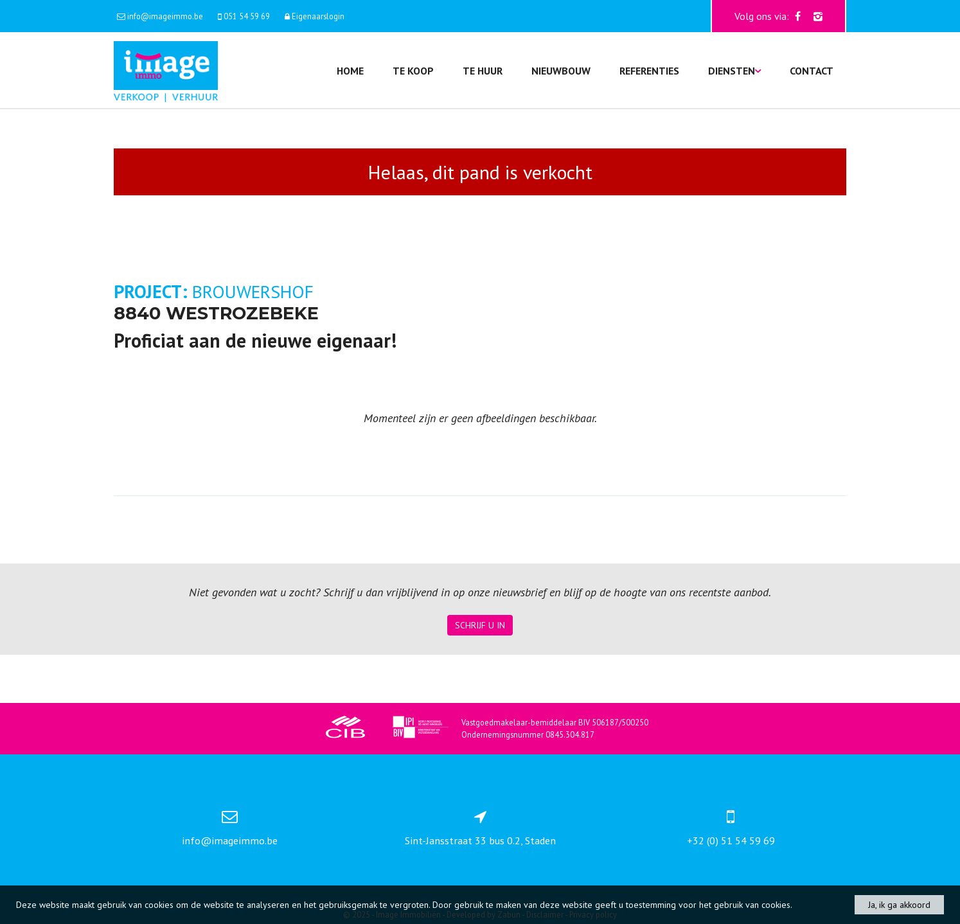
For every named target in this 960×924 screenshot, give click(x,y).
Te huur (482, 70)
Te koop (413, 70)
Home (350, 70)
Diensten (734, 70)
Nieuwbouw (561, 70)
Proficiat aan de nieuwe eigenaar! (255, 340)
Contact (811, 70)
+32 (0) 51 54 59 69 (731, 840)
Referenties (649, 70)
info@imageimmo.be (230, 840)
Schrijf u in (480, 625)
